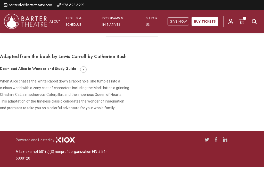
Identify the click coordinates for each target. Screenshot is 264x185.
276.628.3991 (73, 4)
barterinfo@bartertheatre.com (30, 4)
